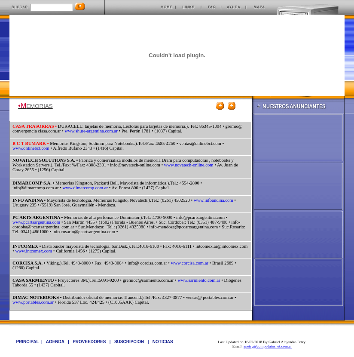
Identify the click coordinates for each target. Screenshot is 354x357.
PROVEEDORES (90, 341)
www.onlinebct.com (30, 148)
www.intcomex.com (33, 251)
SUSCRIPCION (129, 341)
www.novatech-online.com (189, 165)
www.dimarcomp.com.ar (85, 187)
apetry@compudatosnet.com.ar (268, 346)
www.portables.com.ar (33, 302)
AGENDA (56, 341)
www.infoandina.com (213, 200)
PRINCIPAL (27, 341)
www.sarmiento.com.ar (198, 280)
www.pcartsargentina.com (36, 222)
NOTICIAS (163, 341)
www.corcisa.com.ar (189, 263)
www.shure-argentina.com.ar (91, 131)
